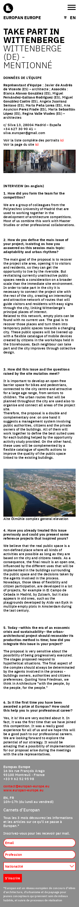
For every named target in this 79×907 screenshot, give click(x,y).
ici (62, 140)
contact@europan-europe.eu (26, 786)
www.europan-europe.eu (23, 790)
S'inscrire (12, 878)
